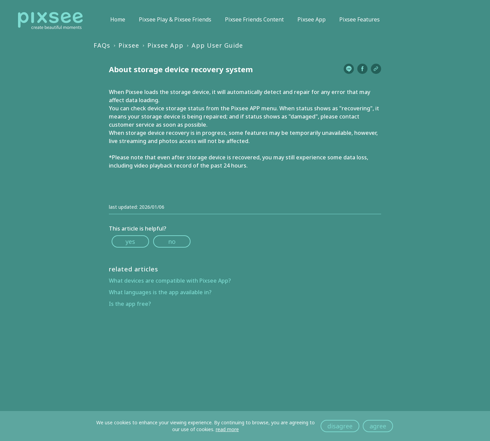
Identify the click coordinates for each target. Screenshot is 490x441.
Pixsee (128, 45)
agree (378, 426)
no (172, 241)
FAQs (102, 45)
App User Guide (217, 45)
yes (130, 241)
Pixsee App (311, 19)
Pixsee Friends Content (254, 19)
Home (117, 19)
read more (227, 429)
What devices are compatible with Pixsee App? (170, 280)
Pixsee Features (359, 19)
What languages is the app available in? (160, 292)
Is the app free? (130, 304)
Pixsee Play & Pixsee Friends (175, 19)
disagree (340, 426)
